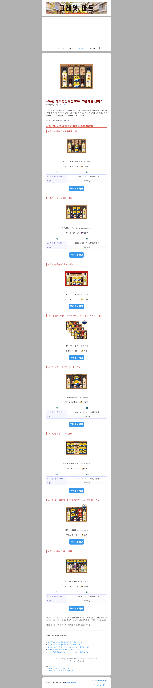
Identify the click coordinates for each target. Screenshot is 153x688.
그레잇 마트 (81, 48)
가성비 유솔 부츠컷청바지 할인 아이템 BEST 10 (64, 644)
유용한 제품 (91, 48)
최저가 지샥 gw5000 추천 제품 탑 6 (58, 668)
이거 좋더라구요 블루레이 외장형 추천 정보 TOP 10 (65, 642)
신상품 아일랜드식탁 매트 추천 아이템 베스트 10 (62, 670)
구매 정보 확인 (76, 188)
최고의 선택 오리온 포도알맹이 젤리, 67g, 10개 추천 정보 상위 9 (69, 647)
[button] (99, 48)
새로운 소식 (61, 48)
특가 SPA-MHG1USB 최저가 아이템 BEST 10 (63, 649)
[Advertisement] (76, 30)
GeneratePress (71, 683)
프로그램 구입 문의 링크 (98, 685)
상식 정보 (71, 48)
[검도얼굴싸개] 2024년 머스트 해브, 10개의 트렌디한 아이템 (68, 652)
